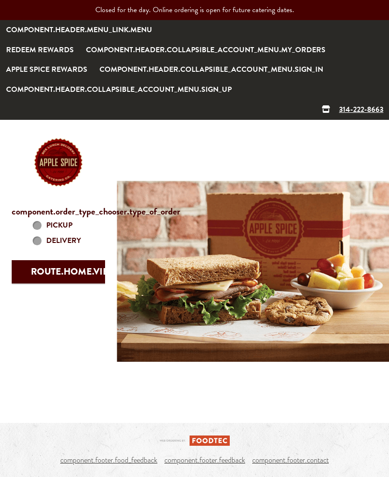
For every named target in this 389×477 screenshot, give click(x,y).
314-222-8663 (361, 109)
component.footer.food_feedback (108, 460)
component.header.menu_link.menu (79, 29)
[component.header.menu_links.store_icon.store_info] (326, 110)
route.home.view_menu (90, 271)
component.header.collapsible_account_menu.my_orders (205, 49)
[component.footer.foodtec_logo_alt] (195, 439)
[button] (58, 162)
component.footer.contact (290, 460)
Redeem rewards (40, 49)
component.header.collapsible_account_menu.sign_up (119, 89)
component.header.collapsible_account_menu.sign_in (211, 69)
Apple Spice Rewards (46, 69)
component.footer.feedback (204, 460)
